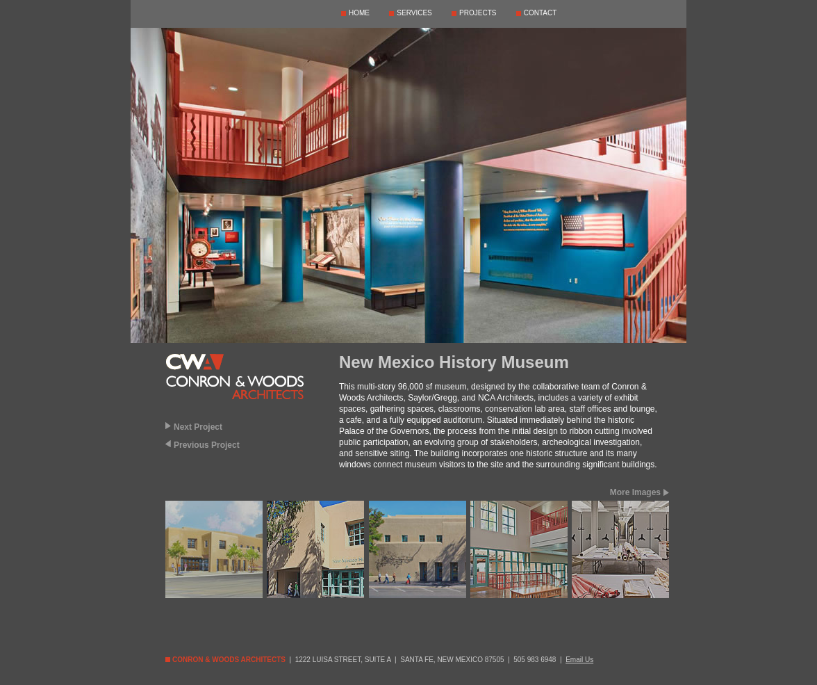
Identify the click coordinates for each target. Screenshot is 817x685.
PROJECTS (477, 13)
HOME (359, 13)
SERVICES (414, 13)
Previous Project (207, 445)
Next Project (198, 427)
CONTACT (540, 13)
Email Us (579, 659)
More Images (635, 492)
